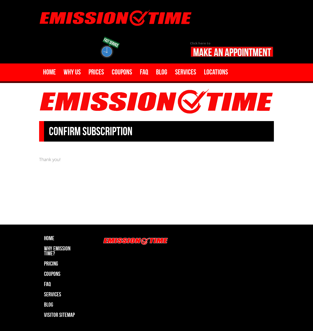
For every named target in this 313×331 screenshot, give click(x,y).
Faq (144, 72)
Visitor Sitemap (59, 315)
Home (49, 72)
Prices (96, 72)
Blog (161, 72)
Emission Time (115, 23)
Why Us (72, 72)
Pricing (51, 263)
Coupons (122, 72)
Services (185, 72)
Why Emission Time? (57, 251)
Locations (216, 72)
